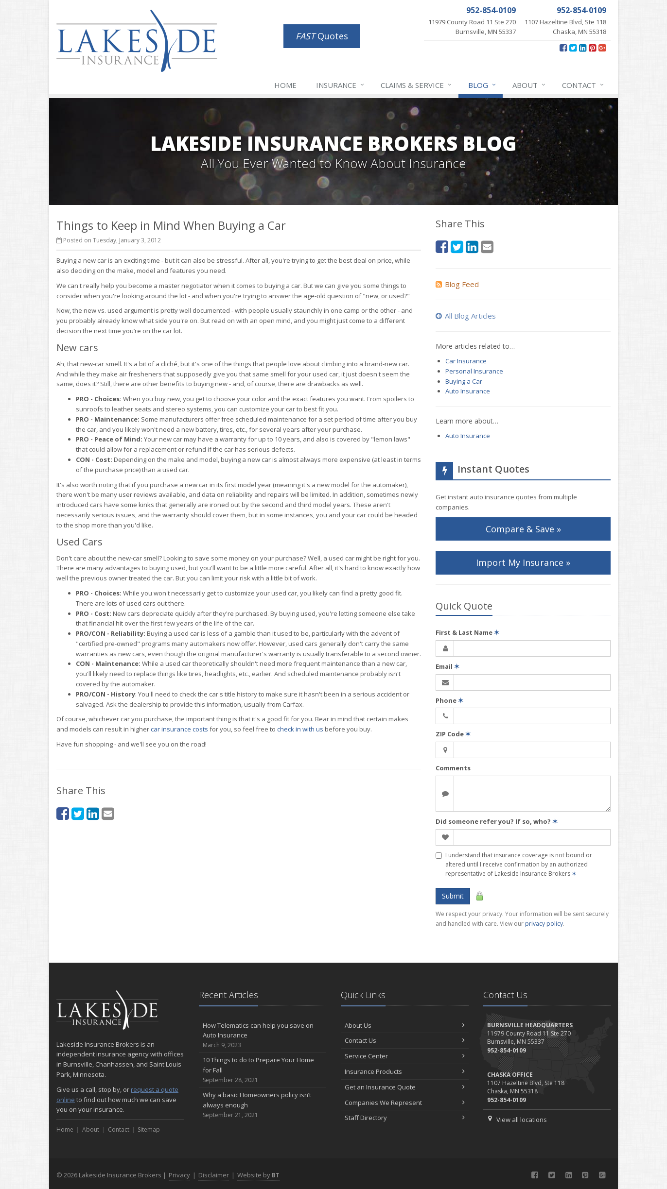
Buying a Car (463, 381)
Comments (453, 768)
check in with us (300, 729)
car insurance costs (179, 729)
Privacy (179, 1175)
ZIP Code (453, 734)
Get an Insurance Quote (405, 1087)
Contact (583, 85)
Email (447, 666)
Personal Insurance (474, 371)
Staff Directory (405, 1117)
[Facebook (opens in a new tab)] (563, 47)
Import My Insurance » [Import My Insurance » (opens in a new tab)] (523, 562)
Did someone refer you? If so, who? (497, 821)
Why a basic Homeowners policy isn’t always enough (263, 1105)
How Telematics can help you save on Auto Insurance (263, 1035)
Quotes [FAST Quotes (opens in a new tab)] (322, 36)
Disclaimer (213, 1175)
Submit (453, 895)
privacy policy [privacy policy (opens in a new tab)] (544, 923)
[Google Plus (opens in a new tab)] (602, 47)
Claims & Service (417, 85)
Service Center (405, 1056)
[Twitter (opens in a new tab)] (573, 47)
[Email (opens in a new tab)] (108, 813)
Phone (449, 700)
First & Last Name (467, 632)
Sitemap (149, 1129)
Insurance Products (405, 1071)
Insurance (340, 85)
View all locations (521, 1119)
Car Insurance (466, 361)
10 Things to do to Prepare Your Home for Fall (263, 1070)
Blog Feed (457, 284)
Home (285, 85)
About (529, 85)
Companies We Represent (405, 1102)
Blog (482, 85)
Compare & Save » (523, 529)
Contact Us (405, 1040)
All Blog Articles (466, 316)
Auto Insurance (467, 391)
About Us (405, 1025)
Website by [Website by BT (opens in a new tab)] (258, 1175)
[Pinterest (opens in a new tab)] (592, 47)
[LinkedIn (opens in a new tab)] (582, 47)
